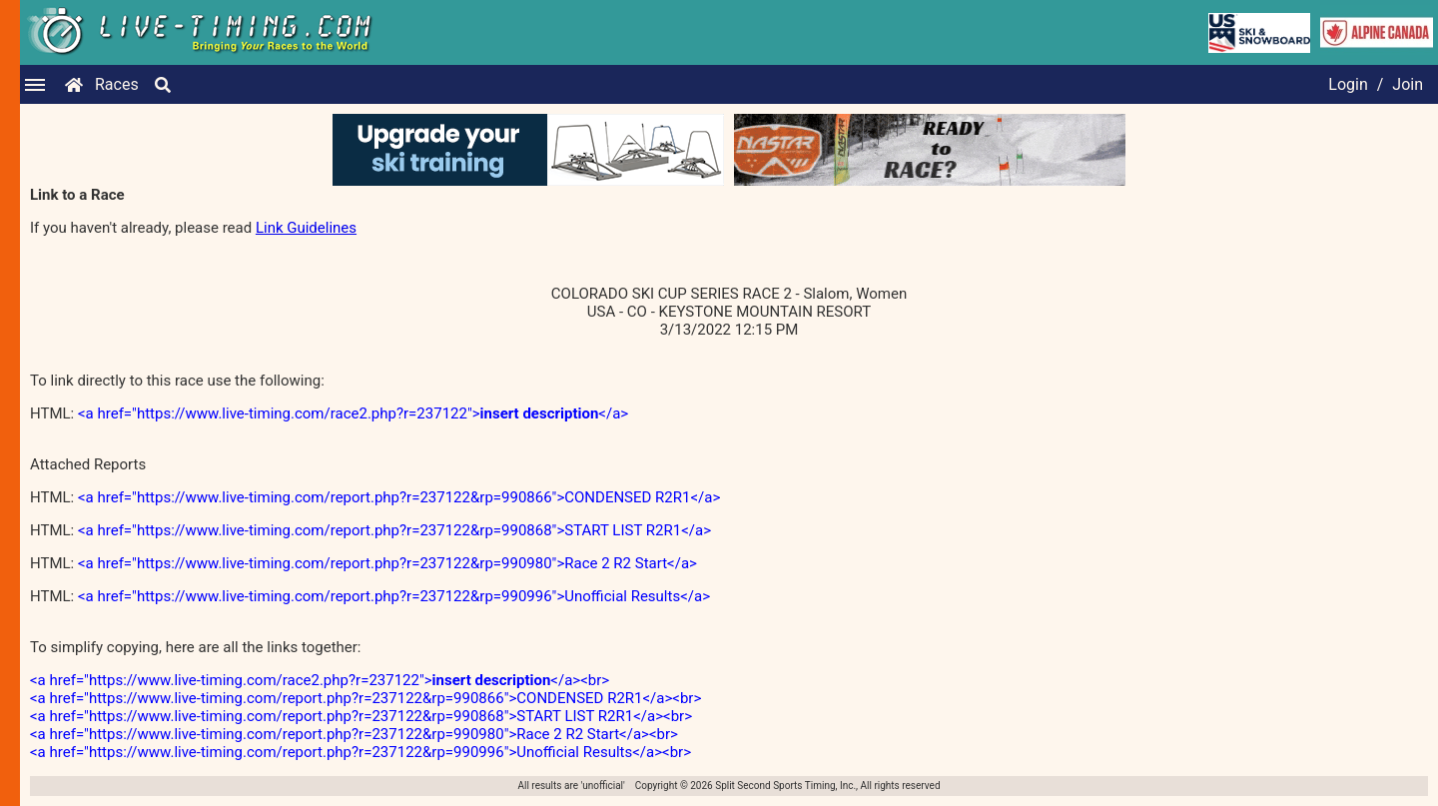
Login (1347, 84)
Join (1407, 84)
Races (117, 84)
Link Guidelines (306, 228)
